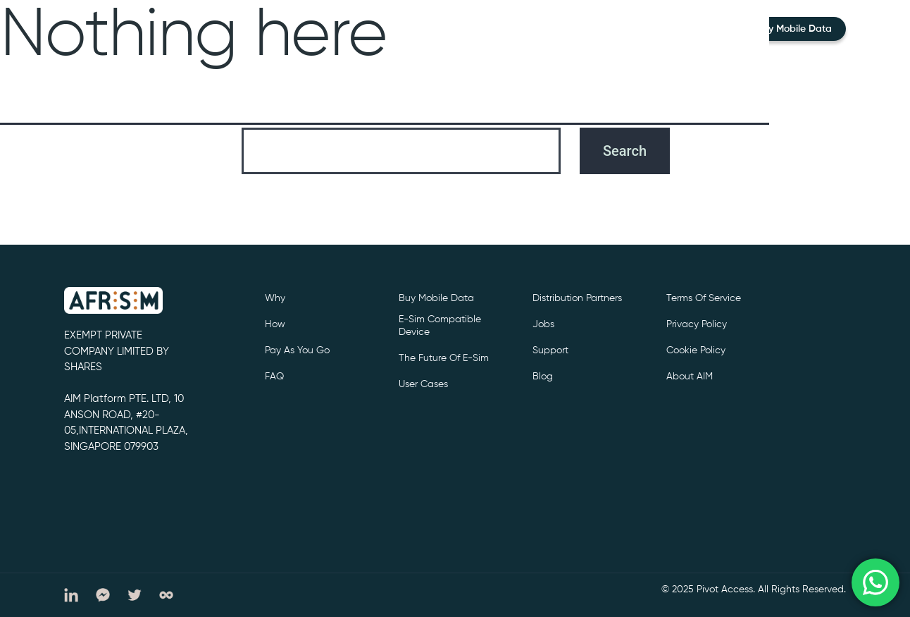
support (550, 350)
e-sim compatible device (440, 325)
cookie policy (695, 350)
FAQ (274, 376)
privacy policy (696, 324)
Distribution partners (577, 298)
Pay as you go (297, 350)
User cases (423, 384)
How (275, 324)
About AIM (689, 376)
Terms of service (703, 298)
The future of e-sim (444, 358)
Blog (542, 376)
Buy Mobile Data (794, 29)
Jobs (543, 324)
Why (275, 298)
